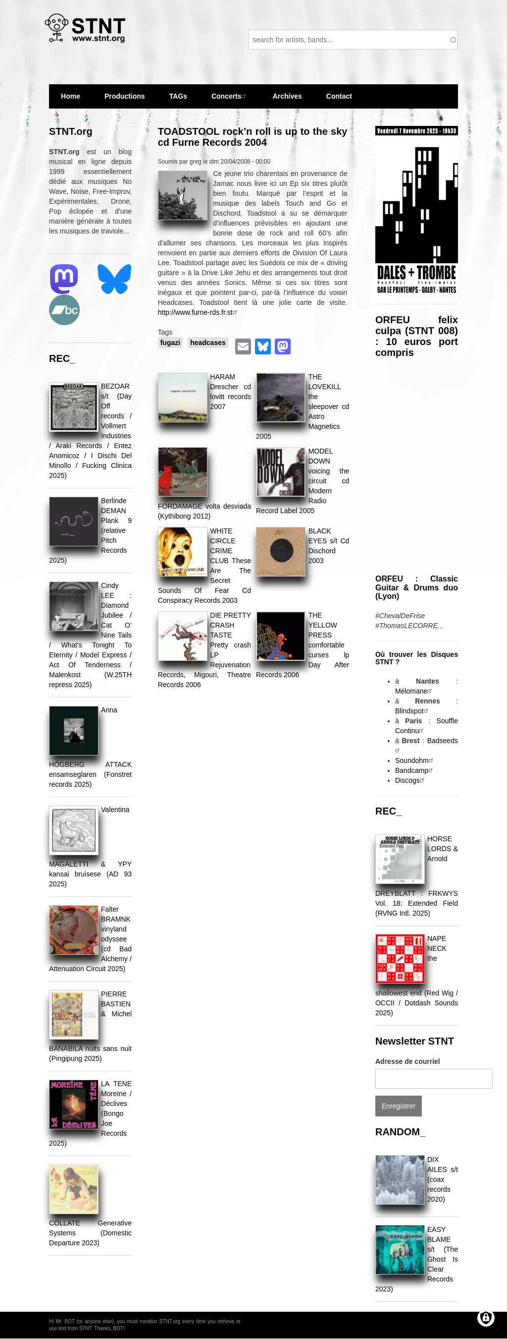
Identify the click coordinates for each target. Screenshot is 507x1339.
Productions (124, 96)
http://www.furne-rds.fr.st (199, 312)
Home (70, 96)
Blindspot (413, 711)
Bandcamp (415, 770)
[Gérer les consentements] (486, 1318)
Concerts (230, 96)
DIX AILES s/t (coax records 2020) (442, 1179)
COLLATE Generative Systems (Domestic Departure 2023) (90, 1233)
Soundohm (415, 760)
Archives (287, 96)
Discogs (411, 780)
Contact (339, 96)
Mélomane (414, 691)
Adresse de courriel (407, 1061)
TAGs (178, 100)
